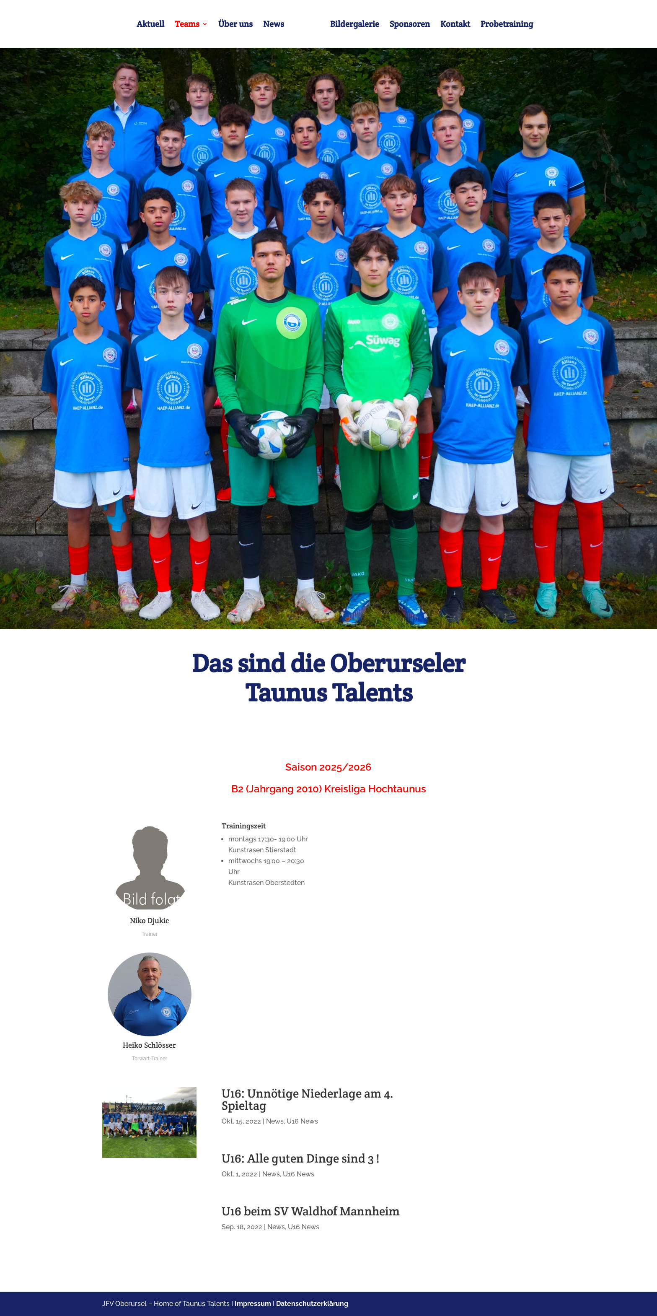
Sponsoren (410, 25)
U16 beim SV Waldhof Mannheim (311, 1211)
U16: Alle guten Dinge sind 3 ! (300, 1158)
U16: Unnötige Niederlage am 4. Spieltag (307, 1099)
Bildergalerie (354, 25)
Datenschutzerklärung (312, 1304)
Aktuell (150, 25)
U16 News (302, 1121)
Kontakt (455, 25)
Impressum (253, 1304)
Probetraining (507, 25)
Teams (187, 25)
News (273, 25)
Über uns (235, 25)
